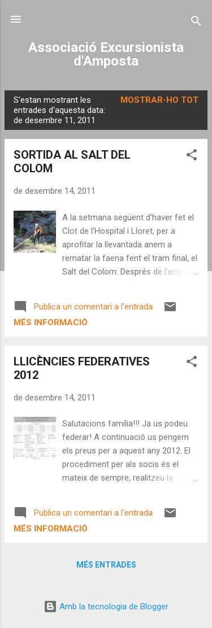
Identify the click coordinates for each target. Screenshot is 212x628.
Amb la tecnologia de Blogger (106, 606)
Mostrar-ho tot (159, 100)
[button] (191, 156)
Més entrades (106, 564)
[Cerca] (196, 23)
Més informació (51, 322)
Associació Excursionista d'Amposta (106, 54)
